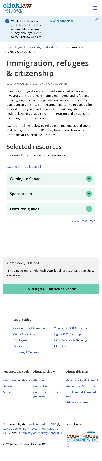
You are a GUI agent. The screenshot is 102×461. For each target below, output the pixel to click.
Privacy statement (79, 402)
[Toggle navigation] (95, 8)
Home (7, 47)
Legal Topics (24, 47)
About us (39, 380)
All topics (60, 346)
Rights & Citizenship (50, 47)
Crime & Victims (24, 334)
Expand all (14, 166)
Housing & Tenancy (26, 352)
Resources (10, 386)
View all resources (82, 221)
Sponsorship (21, 193)
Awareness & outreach (81, 386)
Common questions (16, 380)
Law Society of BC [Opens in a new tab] (14, 428)
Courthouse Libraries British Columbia (15, 11)
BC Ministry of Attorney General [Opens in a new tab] (38, 433)
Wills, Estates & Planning (70, 340)
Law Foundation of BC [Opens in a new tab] (41, 424)
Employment (22, 340)
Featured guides (24, 208)
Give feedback (60, 21)
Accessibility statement (82, 380)
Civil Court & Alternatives (30, 328)
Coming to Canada (26, 178)
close (97, 19)
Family (17, 346)
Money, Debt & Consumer (71, 328)
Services (9, 392)
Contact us (40, 386)
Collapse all (33, 166)
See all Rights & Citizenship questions (51, 289)
